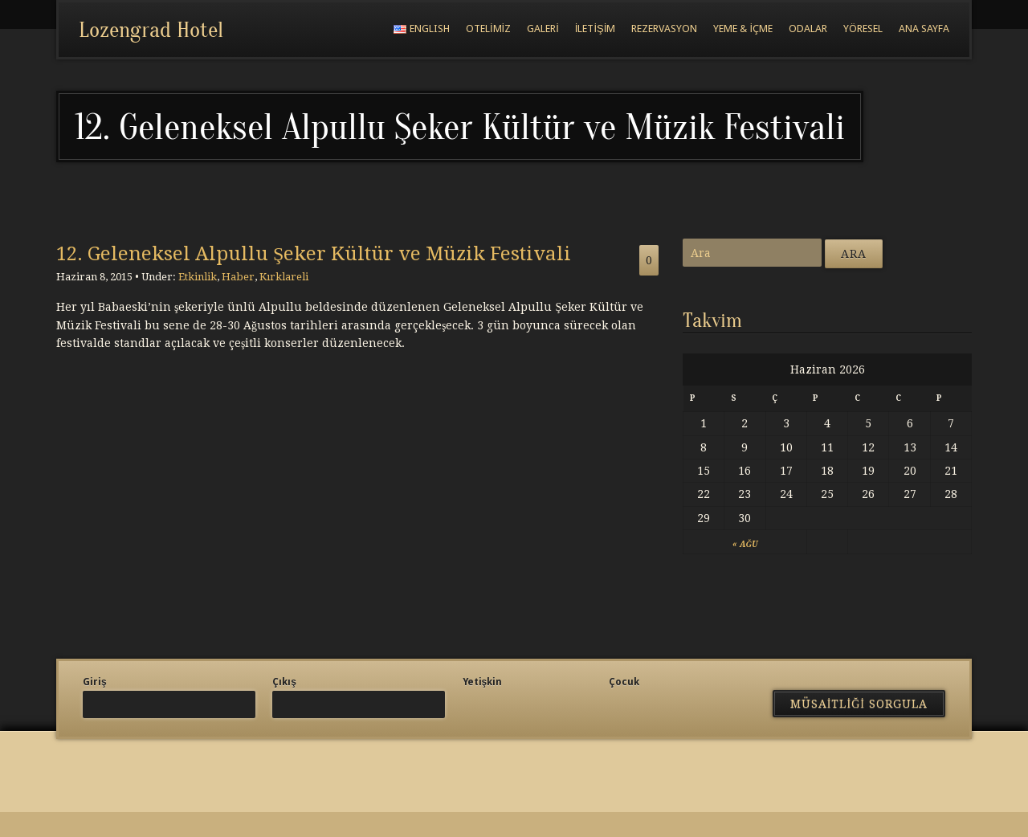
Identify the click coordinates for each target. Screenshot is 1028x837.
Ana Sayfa (924, 28)
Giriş (95, 682)
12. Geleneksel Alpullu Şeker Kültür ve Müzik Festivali (313, 254)
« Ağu (744, 544)
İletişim (595, 28)
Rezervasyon (664, 28)
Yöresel (863, 28)
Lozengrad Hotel (151, 30)
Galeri (543, 28)
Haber (238, 277)
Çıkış (284, 682)
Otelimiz (488, 28)
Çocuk (624, 682)
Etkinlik (197, 277)
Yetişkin (483, 682)
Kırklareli (283, 277)
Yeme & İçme (743, 28)
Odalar (808, 28)
